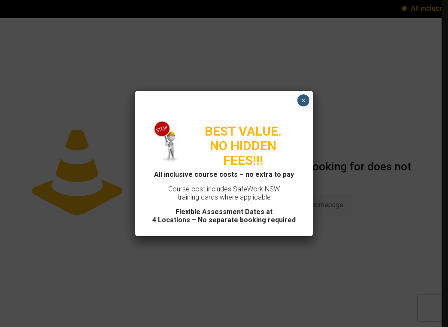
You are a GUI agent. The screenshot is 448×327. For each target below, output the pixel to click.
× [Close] (303, 100)
